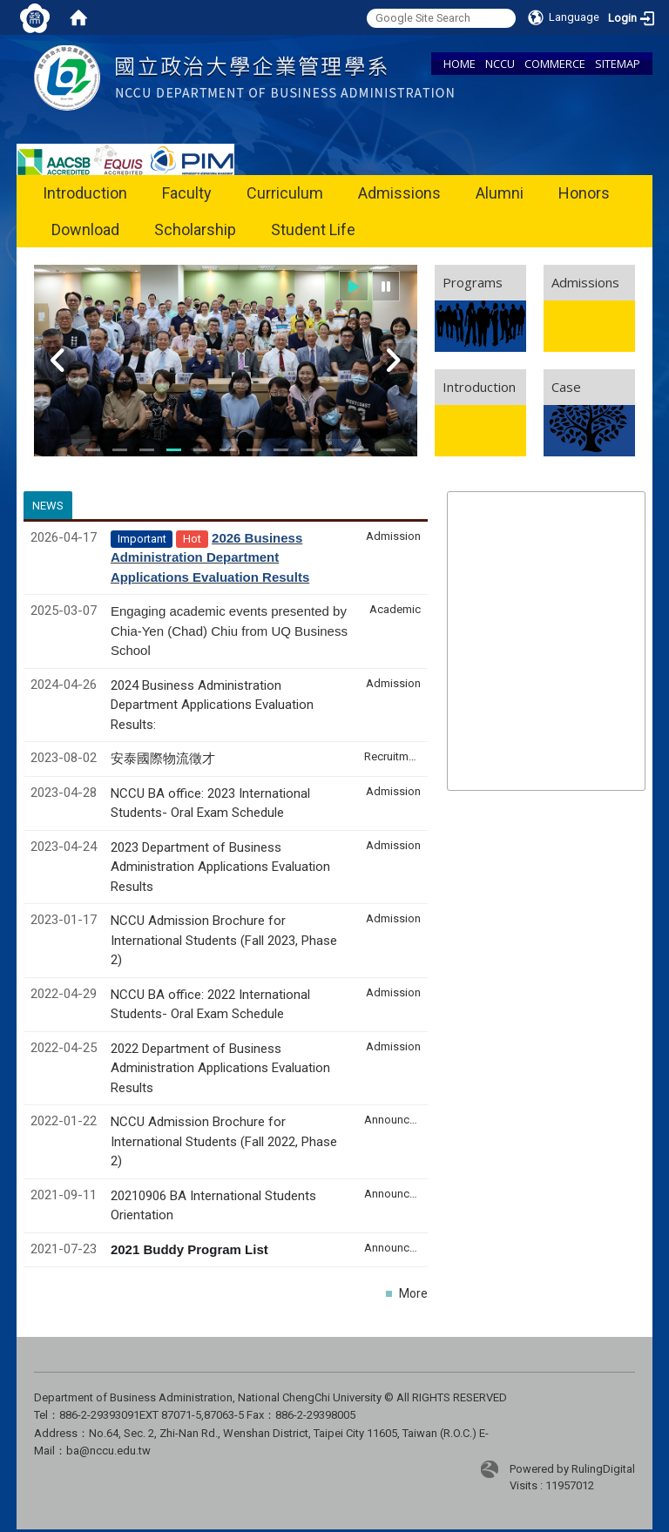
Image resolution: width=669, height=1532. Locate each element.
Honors (584, 193)
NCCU (500, 63)
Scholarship (195, 229)
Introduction (85, 193)
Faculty (187, 193)
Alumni (500, 193)
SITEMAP (617, 63)
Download (85, 229)
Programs (473, 282)
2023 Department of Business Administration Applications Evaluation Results (220, 867)
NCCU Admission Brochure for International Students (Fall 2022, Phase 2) (224, 1141)
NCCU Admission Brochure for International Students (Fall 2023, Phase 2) (224, 940)
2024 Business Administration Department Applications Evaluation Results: (212, 705)
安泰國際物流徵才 (165, 758)
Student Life (313, 229)
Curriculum (285, 193)
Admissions (399, 193)
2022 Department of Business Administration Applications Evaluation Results (220, 1068)
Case (566, 386)
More (413, 1293)
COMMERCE (554, 63)
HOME (459, 63)
